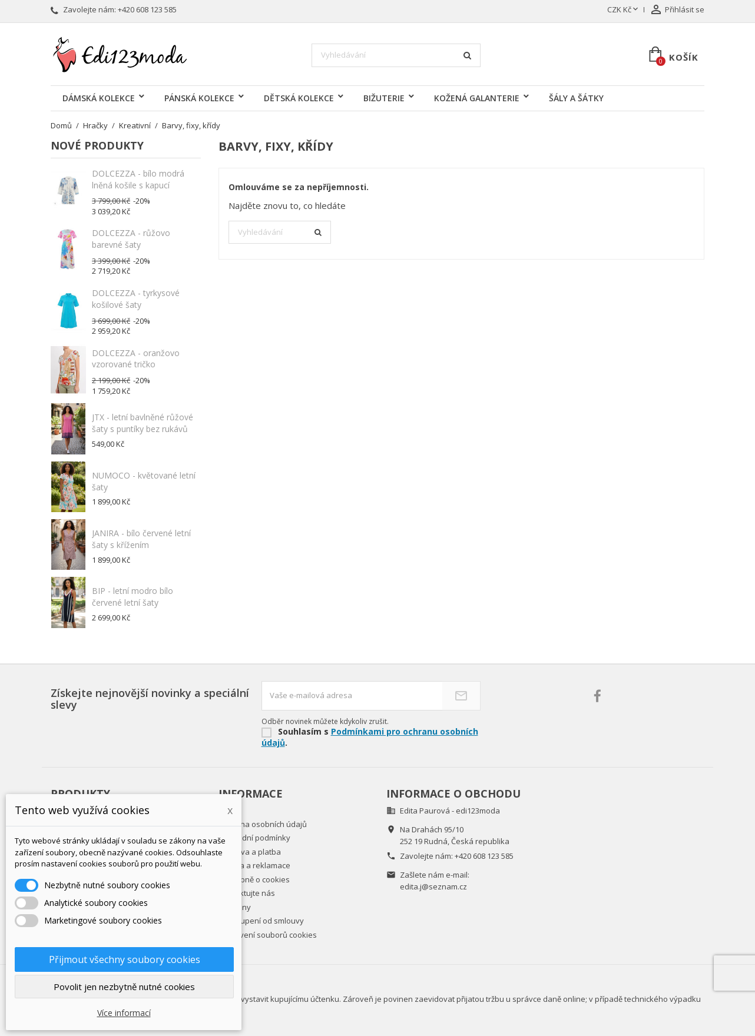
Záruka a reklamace (254, 865)
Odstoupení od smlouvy (261, 920)
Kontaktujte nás (246, 893)
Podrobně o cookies (254, 879)
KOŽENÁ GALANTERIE (476, 98)
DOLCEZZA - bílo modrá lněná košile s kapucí (138, 179)
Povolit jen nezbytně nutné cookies (124, 986)
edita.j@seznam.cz (433, 886)
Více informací (124, 1012)
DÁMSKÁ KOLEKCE (98, 98)
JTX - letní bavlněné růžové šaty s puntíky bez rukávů (142, 422)
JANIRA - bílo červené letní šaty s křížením (141, 538)
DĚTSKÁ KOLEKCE (299, 98)
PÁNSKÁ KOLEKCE (199, 98)
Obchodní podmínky (254, 837)
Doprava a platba (249, 851)
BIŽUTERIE (384, 98)
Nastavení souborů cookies (267, 934)
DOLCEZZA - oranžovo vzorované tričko (136, 358)
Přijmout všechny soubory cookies (124, 959)
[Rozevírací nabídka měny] (623, 10)
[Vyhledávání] (396, 55)
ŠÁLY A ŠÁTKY (576, 98)
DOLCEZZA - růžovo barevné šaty (131, 238)
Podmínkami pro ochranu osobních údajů (369, 737)
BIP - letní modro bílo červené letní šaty (132, 596)
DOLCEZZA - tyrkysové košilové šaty (136, 298)
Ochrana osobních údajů (262, 824)
